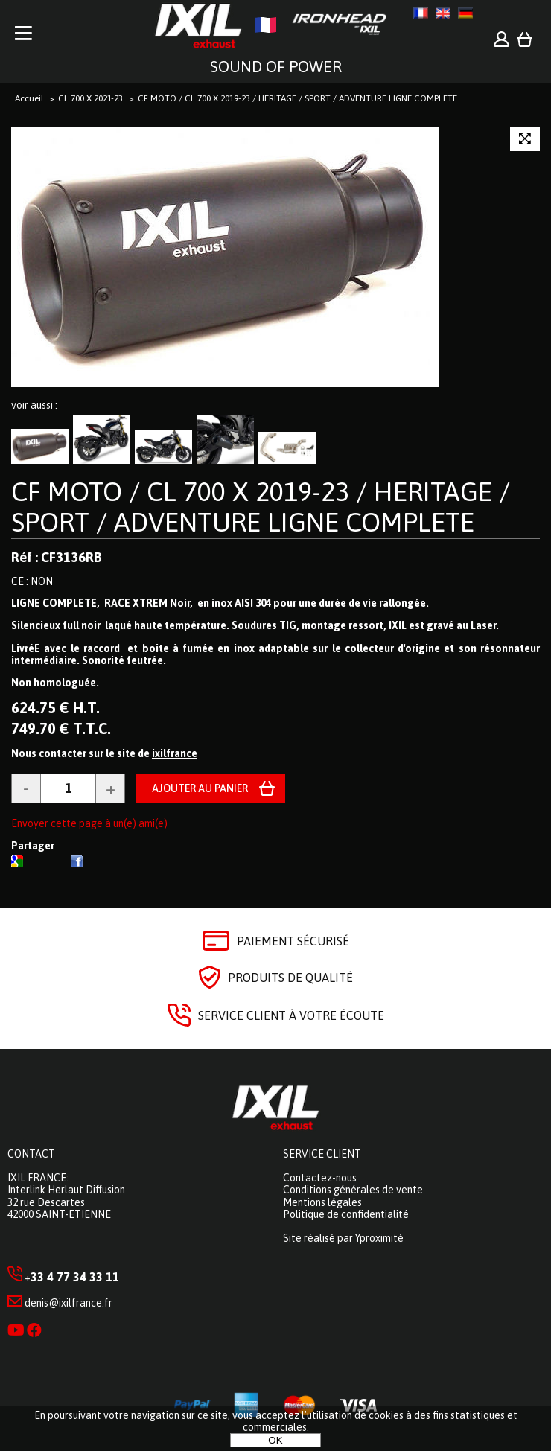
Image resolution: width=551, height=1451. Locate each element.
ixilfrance (174, 753)
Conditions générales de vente (353, 1190)
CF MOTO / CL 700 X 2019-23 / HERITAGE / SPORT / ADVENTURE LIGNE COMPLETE (260, 507)
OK (275, 1440)
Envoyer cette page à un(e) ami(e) (89, 823)
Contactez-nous (320, 1178)
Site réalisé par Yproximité (343, 1238)
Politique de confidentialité (346, 1214)
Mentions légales (322, 1202)
